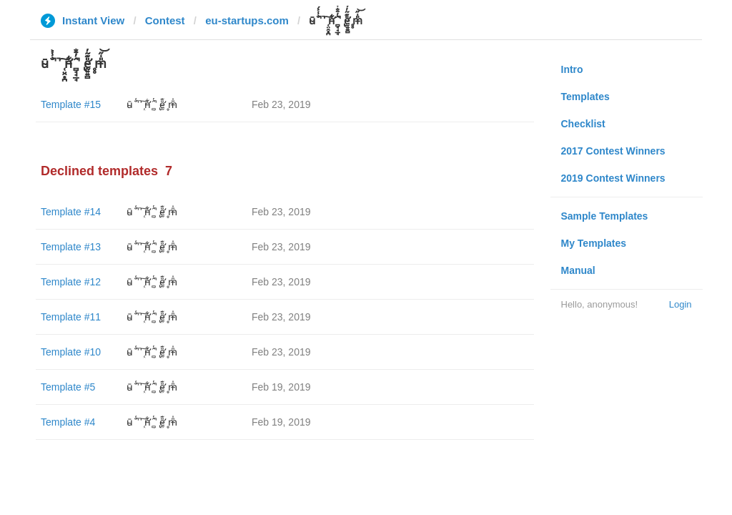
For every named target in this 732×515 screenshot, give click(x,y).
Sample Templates (604, 216)
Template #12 (71, 282)
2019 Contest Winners (613, 178)
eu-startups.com (247, 20)
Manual (578, 270)
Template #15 (71, 104)
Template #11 (71, 317)
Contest (165, 20)
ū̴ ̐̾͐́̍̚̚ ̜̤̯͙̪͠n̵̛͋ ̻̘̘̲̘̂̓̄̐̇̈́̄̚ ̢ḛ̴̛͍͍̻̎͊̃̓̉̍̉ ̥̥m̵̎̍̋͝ (152, 104)
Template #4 (68, 422)
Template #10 (71, 352)
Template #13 (71, 246)
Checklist (583, 123)
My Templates (594, 243)
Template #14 (71, 211)
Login (680, 304)
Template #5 (68, 387)
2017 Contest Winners (613, 151)
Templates (585, 96)
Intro (572, 69)
